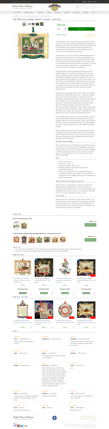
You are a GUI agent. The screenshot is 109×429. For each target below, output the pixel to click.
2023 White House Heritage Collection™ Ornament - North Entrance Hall (22, 280)
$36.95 (23, 285)
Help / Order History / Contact (88, 416)
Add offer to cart (90, 225)
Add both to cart (23, 293)
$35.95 (65, 327)
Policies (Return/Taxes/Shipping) (87, 418)
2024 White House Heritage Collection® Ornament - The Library (42, 280)
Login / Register (92, 1)
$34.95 (86, 285)
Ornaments (20, 16)
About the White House (27, 16)
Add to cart (81, 29)
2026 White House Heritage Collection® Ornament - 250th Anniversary (43, 322)
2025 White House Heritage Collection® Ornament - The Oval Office (86, 280)
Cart (85, 1)
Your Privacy (93, 420)
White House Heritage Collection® (44, 16)
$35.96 (23, 327)
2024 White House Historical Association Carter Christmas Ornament (63, 280)
